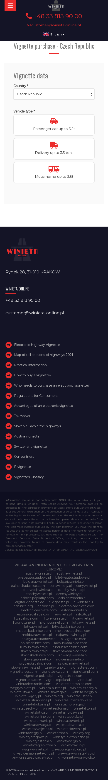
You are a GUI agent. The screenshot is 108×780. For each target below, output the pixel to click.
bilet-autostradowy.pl (34, 577)
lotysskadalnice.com (68, 627)
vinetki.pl (85, 680)
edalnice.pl (45, 606)
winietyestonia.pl (39, 741)
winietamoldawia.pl (68, 712)
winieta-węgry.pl (28, 696)
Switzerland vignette (30, 447)
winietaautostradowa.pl (73, 700)
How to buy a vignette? (33, 375)
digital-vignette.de (29, 602)
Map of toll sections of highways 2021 (43, 355)
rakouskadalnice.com (70, 643)
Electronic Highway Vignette (37, 345)
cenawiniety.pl (60, 586)
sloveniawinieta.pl (34, 651)
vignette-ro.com (70, 676)
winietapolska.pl (70, 717)
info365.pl (83, 614)
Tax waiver (22, 416)
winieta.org (54, 696)
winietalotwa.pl (36, 712)
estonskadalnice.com (33, 614)
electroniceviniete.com (38, 610)
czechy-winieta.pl (71, 590)
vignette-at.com (84, 667)
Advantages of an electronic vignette (43, 406)
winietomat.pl (58, 733)
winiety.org (81, 733)
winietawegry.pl (30, 733)
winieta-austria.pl (52, 688)
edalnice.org (23, 606)
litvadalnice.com (26, 618)
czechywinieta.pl (39, 594)
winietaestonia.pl (56, 708)
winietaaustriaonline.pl (33, 700)
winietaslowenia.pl (70, 725)
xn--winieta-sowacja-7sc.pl (32, 757)
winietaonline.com (39, 717)
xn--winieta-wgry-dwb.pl (77, 757)
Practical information (30, 365)
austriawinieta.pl (69, 573)
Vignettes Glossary (29, 477)
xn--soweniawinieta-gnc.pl (33, 753)
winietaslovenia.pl (70, 721)
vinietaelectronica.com (34, 684)
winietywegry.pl (69, 741)
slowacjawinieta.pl (38, 659)
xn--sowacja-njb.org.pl (69, 749)
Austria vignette (26, 436)
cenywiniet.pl (86, 586)
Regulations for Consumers (35, 396)
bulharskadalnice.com (28, 586)
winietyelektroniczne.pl (71, 737)
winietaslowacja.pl (38, 725)
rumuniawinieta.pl (34, 647)
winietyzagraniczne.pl (39, 745)
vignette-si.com (28, 680)
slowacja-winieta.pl (72, 655)
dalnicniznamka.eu (73, 598)
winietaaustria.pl (80, 696)
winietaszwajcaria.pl (37, 729)
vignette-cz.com (55, 672)
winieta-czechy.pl (84, 688)
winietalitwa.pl (85, 708)
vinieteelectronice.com (74, 684)
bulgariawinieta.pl (70, 582)
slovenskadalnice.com (70, 651)
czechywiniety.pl (69, 594)
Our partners (24, 457)
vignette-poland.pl (38, 676)
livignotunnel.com (53, 622)
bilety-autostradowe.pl (72, 577)
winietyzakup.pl (73, 745)
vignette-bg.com (23, 672)
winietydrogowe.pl (33, 737)
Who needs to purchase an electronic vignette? (52, 385)
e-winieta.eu (83, 602)
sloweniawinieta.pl (70, 659)
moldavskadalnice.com (73, 631)
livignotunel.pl (24, 622)
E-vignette (22, 467)
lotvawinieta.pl (83, 622)
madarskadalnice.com (33, 631)
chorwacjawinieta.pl (38, 590)
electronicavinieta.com (76, 606)
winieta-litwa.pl (21, 692)
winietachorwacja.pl (69, 704)
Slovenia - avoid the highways (37, 426)
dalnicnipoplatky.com (37, 598)
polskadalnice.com (35, 643)
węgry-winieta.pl (35, 749)
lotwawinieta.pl (36, 627)
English (54, 34)
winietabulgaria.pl (36, 704)
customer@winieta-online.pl (54, 25)
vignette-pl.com (85, 672)
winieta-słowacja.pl (52, 692)
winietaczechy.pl (25, 708)
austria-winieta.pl (39, 573)
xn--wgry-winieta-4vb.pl (76, 753)
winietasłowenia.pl (71, 729)
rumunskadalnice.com (70, 647)
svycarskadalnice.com (36, 663)
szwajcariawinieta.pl (73, 663)
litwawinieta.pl (83, 618)
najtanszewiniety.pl (71, 635)
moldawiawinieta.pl (37, 635)
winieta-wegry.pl (85, 692)
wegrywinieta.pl (22, 688)
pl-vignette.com (73, 639)
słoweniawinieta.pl (25, 667)
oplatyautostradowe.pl (39, 639)
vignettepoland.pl (59, 680)
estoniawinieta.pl (74, 610)
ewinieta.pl (63, 614)
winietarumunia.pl (38, 721)
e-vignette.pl (59, 602)
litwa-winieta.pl (55, 618)
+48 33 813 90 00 (54, 16)
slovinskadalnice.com (37, 655)
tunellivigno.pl (55, 667)
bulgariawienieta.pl (38, 582)
